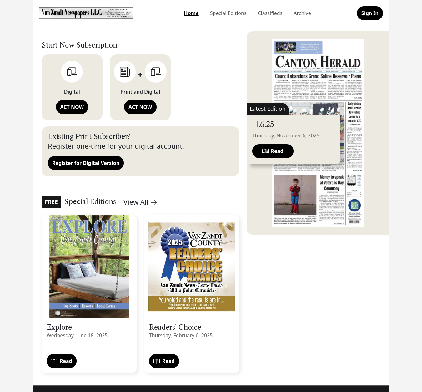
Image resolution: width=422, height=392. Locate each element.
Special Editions (228, 13)
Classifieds (270, 13)
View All (140, 201)
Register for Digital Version (85, 163)
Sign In (370, 13)
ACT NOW (72, 107)
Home (191, 13)
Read (61, 361)
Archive (302, 13)
